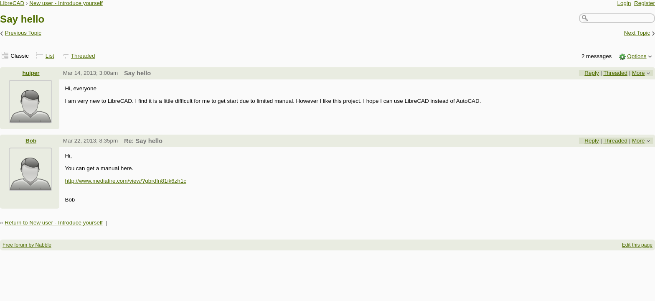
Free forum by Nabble (27, 245)
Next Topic (637, 33)
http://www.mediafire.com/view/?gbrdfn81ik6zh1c (125, 181)
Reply (591, 73)
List (50, 56)
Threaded (83, 56)
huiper (31, 73)
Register (644, 3)
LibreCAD (12, 3)
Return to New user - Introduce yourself (54, 222)
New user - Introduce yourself (66, 3)
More (638, 73)
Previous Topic (23, 33)
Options (636, 56)
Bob (30, 141)
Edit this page (637, 245)
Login (624, 3)
